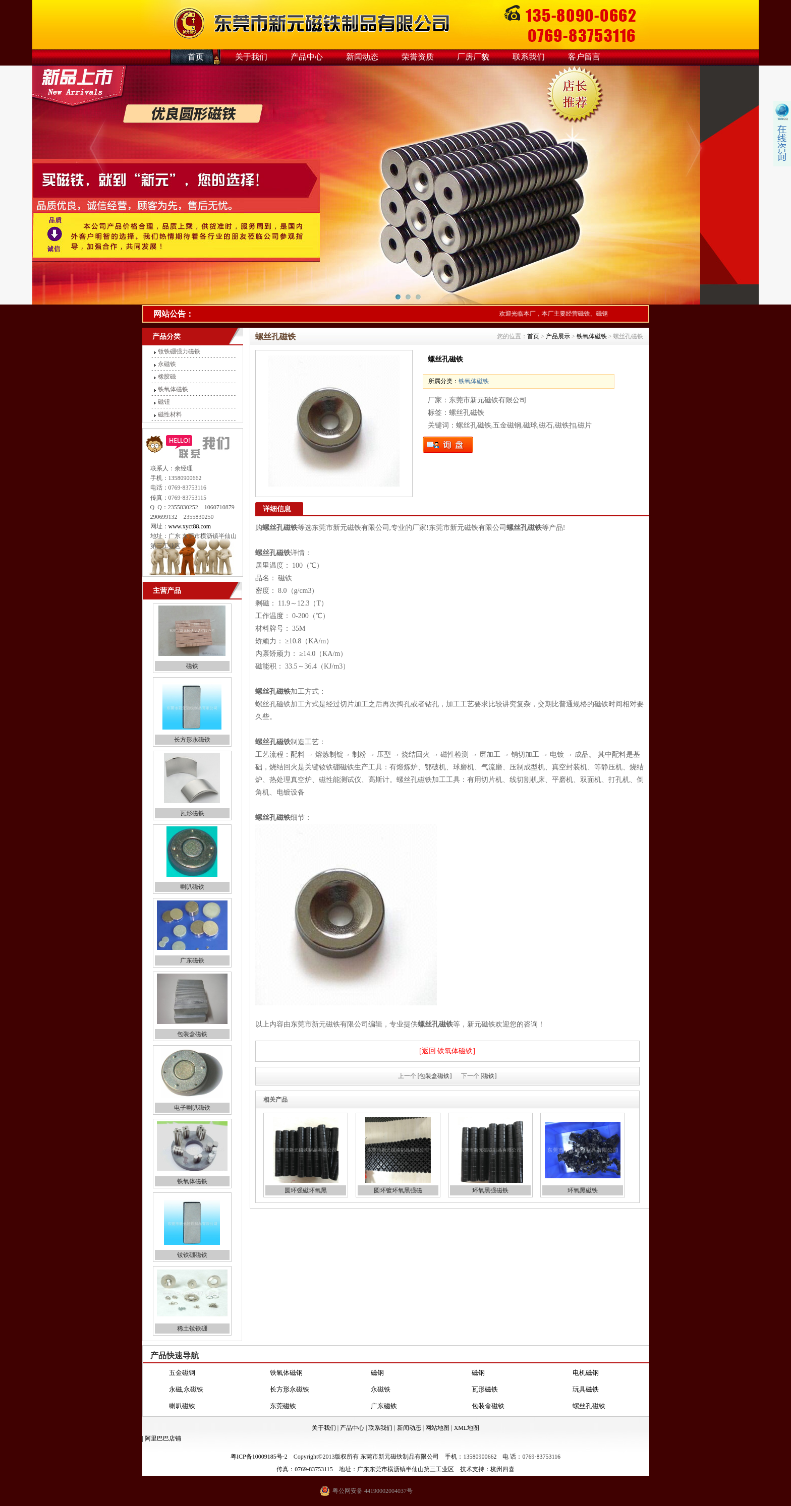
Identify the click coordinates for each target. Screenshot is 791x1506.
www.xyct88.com (189, 526)
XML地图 (467, 1427)
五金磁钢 (182, 1372)
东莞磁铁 (283, 1406)
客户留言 (584, 56)
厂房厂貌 (473, 56)
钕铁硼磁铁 (192, 1254)
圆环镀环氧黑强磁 (398, 1190)
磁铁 (192, 666)
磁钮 (164, 401)
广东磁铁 (192, 960)
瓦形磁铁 (192, 813)
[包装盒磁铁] (435, 1075)
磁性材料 (170, 414)
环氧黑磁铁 (583, 1190)
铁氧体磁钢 (286, 1372)
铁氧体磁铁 (173, 389)
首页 (196, 56)
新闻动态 (362, 56)
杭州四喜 (502, 1469)
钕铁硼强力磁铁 (179, 351)
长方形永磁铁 (192, 739)
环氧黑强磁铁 (490, 1190)
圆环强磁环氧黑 (306, 1190)
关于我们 (251, 56)
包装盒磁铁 (192, 1034)
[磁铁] (489, 1075)
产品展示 (558, 336)
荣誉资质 (418, 56)
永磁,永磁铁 (186, 1389)
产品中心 (307, 56)
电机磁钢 (586, 1372)
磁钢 (377, 1372)
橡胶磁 (167, 376)
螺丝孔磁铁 (589, 1406)
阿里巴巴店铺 (163, 1438)
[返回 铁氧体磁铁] (447, 1051)
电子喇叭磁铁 (192, 1107)
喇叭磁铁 (192, 886)
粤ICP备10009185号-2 (259, 1456)
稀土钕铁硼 (192, 1328)
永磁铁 (167, 364)
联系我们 (529, 56)
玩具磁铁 (586, 1389)
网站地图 (437, 1427)
